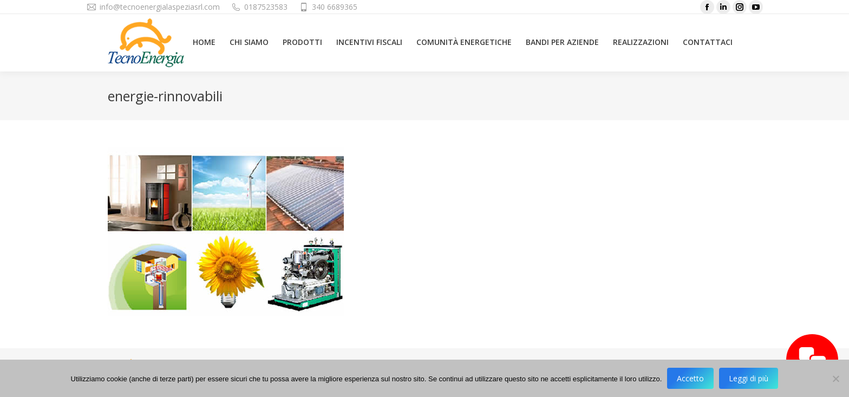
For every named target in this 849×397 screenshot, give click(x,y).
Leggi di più (748, 378)
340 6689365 (334, 7)
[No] (835, 378)
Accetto (690, 378)
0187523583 (266, 7)
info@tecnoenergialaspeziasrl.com (160, 7)
